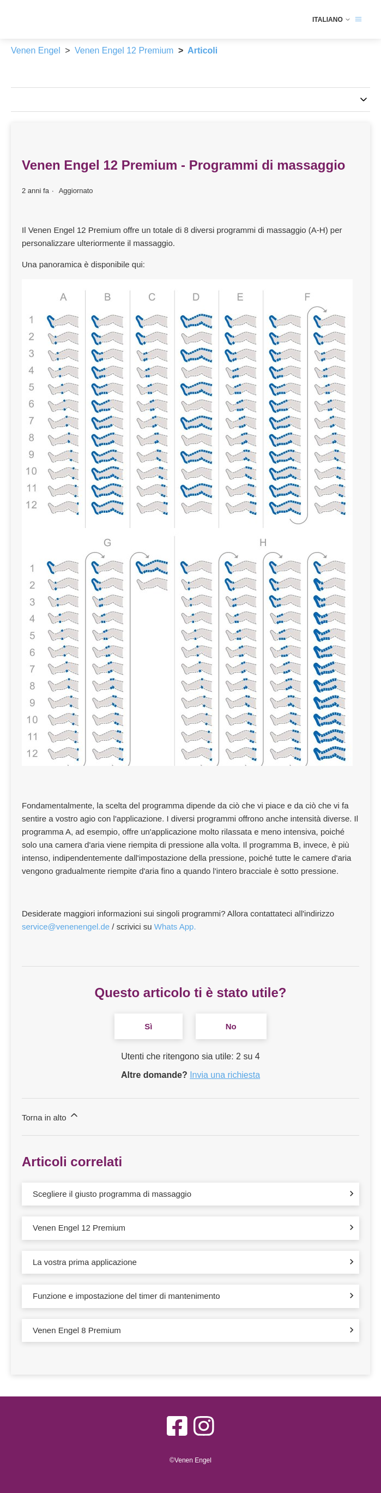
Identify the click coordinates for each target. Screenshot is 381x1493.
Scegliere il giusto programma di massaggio (112, 1193)
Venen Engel (36, 50)
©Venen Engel (190, 1460)
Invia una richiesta (225, 1075)
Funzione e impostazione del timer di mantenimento (126, 1295)
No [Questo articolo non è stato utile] (231, 1026)
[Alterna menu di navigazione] (358, 19)
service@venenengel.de (66, 926)
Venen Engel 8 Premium (77, 1330)
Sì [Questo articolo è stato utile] (148, 1026)
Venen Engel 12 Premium (124, 50)
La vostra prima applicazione (85, 1262)
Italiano (331, 19)
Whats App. (175, 926)
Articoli (202, 50)
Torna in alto (51, 1116)
